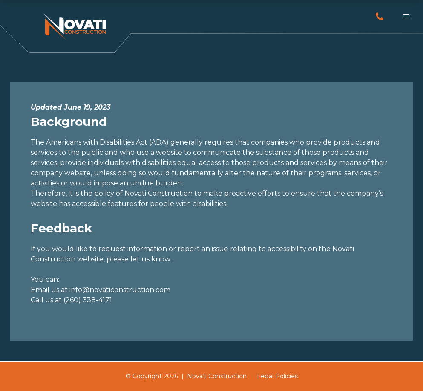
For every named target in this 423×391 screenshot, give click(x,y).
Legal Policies (277, 376)
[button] (406, 17)
